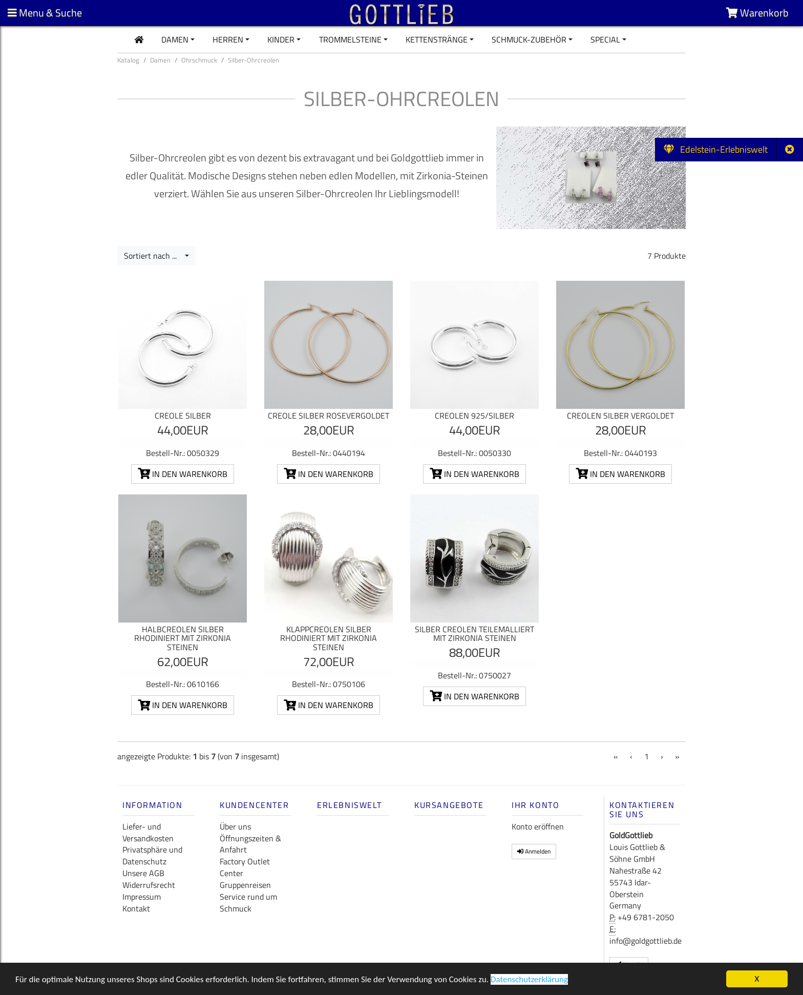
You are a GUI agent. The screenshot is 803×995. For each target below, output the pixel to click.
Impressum (141, 896)
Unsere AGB (143, 873)
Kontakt (136, 908)
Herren (228, 39)
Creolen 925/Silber (474, 415)
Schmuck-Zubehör (529, 39)
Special (605, 39)
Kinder (280, 39)
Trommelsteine (350, 39)
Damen (174, 39)
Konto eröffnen (538, 826)
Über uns (235, 826)
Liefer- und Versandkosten (148, 832)
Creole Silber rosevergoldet (328, 415)
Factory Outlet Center (245, 867)
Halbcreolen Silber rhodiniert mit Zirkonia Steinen (182, 638)
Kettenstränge (437, 39)
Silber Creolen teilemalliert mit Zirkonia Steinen (474, 634)
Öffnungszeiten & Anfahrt (250, 844)
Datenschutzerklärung (529, 981)
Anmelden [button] (534, 851)
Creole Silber (183, 415)
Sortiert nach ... (153, 256)
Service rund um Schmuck (248, 902)
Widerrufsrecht (148, 885)
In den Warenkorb (182, 474)
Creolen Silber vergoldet (620, 415)
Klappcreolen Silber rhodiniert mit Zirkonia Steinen (328, 638)
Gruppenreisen (245, 885)
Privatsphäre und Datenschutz (152, 855)
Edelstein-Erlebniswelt (716, 149)
